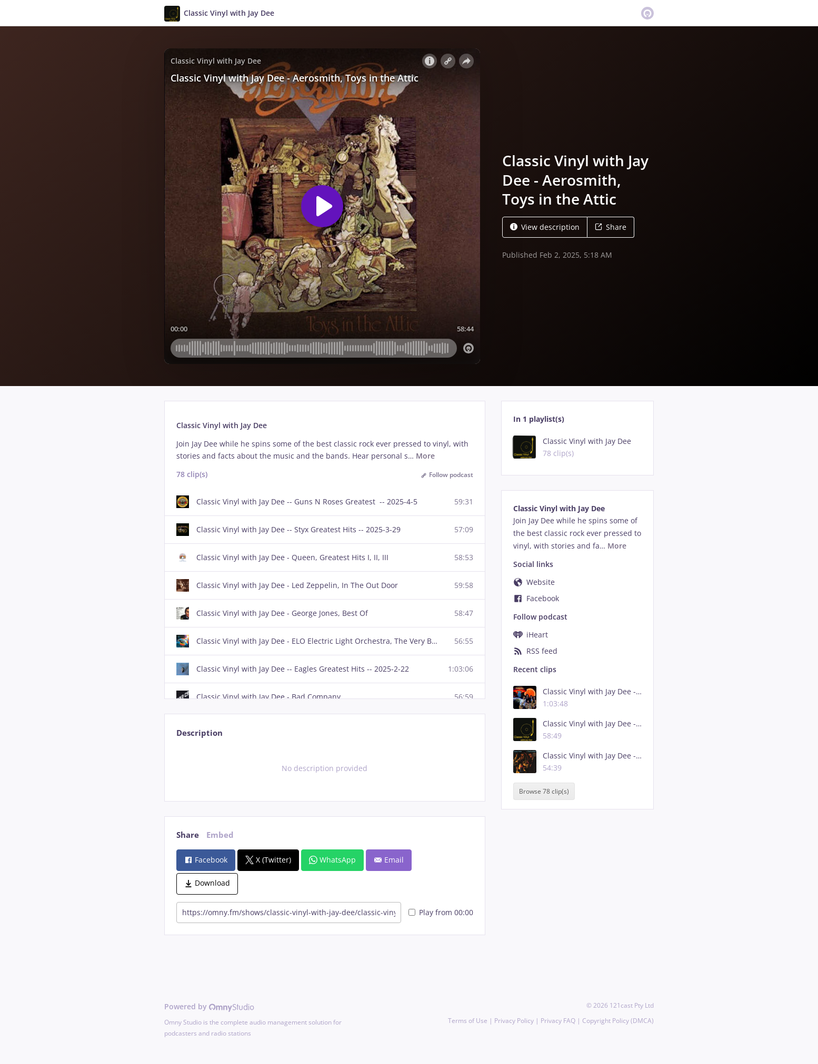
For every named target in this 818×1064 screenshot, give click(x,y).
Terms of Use (467, 1020)
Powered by (209, 1006)
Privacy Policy (514, 1020)
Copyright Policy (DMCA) (618, 1020)
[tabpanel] (324, 768)
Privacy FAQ (558, 1020)
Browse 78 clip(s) (544, 791)
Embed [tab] (220, 834)
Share (610, 227)
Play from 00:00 (440, 912)
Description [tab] (199, 732)
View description (545, 227)
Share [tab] (187, 834)
